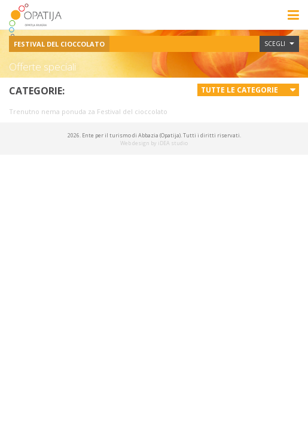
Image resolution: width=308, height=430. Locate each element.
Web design (135, 143)
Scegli (279, 43)
